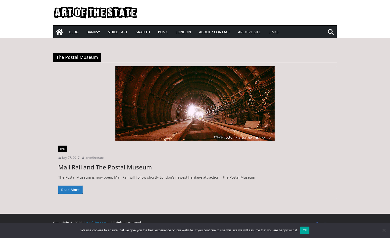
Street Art (118, 32)
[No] (383, 230)
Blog (74, 32)
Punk (163, 32)
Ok (305, 230)
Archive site (249, 32)
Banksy (93, 32)
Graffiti (143, 32)
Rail (62, 149)
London (183, 32)
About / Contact (214, 32)
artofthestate (95, 158)
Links (274, 32)
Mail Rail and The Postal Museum (105, 167)
